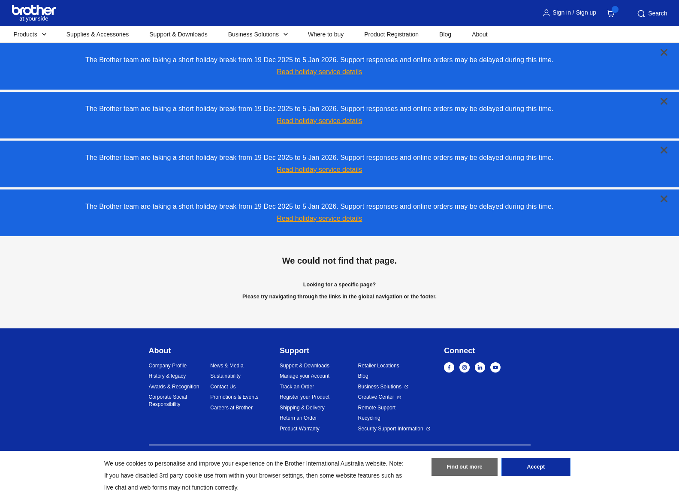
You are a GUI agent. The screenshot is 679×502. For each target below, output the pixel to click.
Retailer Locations (378, 366)
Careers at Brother (231, 408)
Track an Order (297, 387)
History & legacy (167, 376)
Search (651, 14)
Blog (445, 34)
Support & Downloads (178, 34)
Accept (535, 469)
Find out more (464, 469)
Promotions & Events (234, 397)
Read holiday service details (319, 71)
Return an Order (298, 418)
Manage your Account (304, 376)
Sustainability (225, 376)
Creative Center (376, 397)
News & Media (226, 366)
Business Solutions (379, 387)
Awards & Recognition (174, 387)
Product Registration (391, 34)
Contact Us (222, 387)
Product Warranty (300, 429)
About (480, 34)
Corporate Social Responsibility (168, 400)
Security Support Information (390, 429)
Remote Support (376, 408)
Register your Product (304, 397)
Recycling (369, 418)
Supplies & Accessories (97, 34)
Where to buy (326, 34)
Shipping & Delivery (302, 408)
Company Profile (168, 366)
